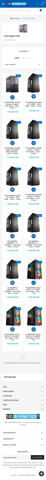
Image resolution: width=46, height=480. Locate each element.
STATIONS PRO (10, 377)
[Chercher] (20, 10)
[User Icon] (37, 3)
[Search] (41, 10)
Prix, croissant (23, 64)
